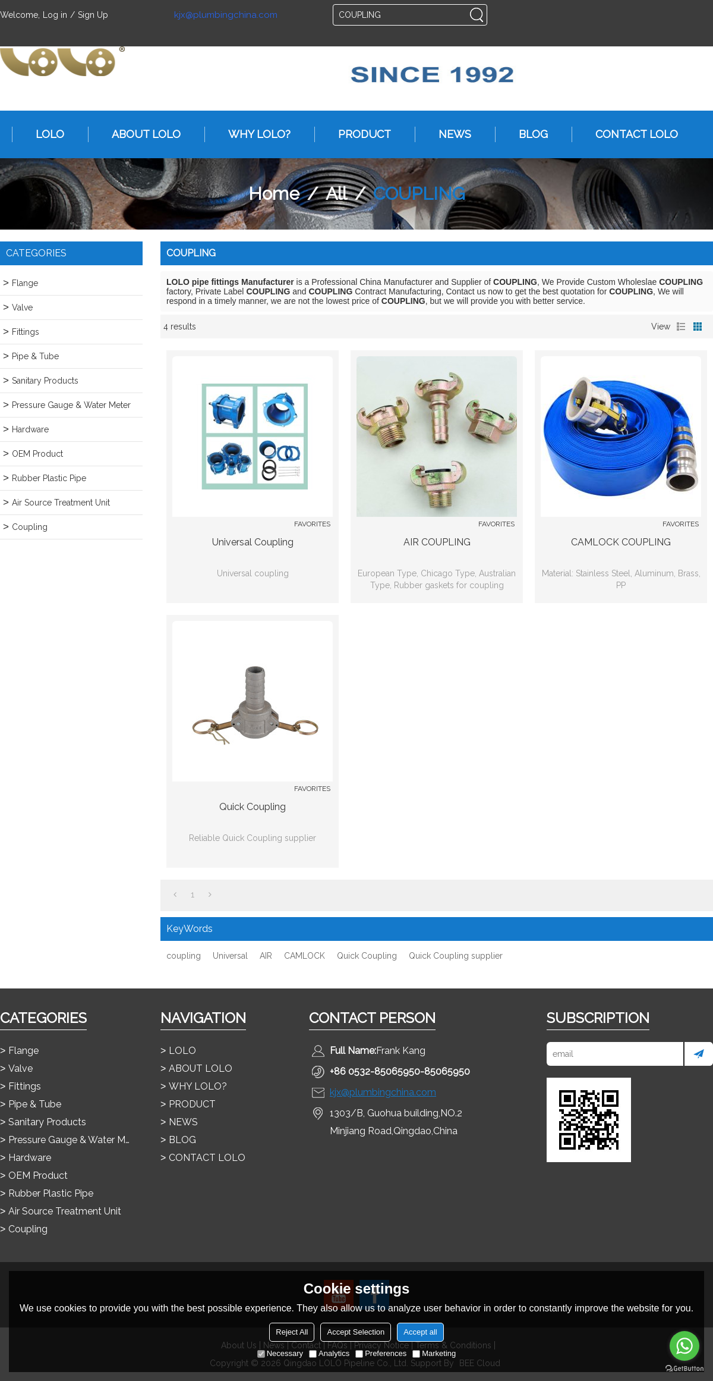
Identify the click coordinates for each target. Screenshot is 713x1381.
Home (273, 193)
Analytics (329, 1353)
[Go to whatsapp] (684, 1346)
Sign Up (93, 15)
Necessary (280, 1353)
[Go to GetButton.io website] (684, 1369)
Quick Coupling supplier (456, 956)
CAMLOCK (304, 956)
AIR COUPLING (437, 542)
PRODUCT (358, 134)
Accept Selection (355, 1331)
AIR (266, 956)
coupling (183, 956)
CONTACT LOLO (630, 134)
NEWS (449, 134)
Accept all (420, 1331)
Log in (55, 15)
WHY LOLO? (253, 134)
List (681, 326)
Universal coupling (253, 542)
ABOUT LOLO (140, 134)
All (336, 193)
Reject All (292, 1331)
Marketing (434, 1353)
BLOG (527, 134)
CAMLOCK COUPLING (621, 542)
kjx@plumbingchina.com (225, 15)
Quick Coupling (252, 806)
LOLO (44, 134)
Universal (230, 956)
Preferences (380, 1353)
